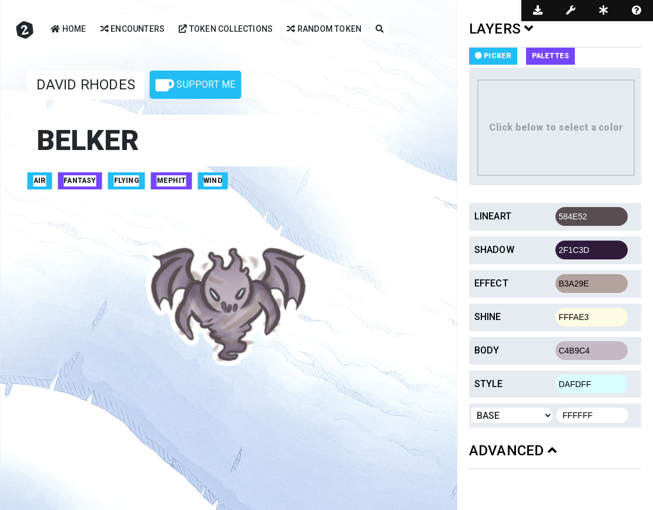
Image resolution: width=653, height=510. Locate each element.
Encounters (133, 29)
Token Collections (226, 29)
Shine (487, 316)
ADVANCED (513, 450)
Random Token (324, 29)
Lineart (492, 216)
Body (487, 350)
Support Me (195, 85)
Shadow (494, 249)
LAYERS (501, 29)
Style (488, 383)
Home (68, 29)
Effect (491, 283)
